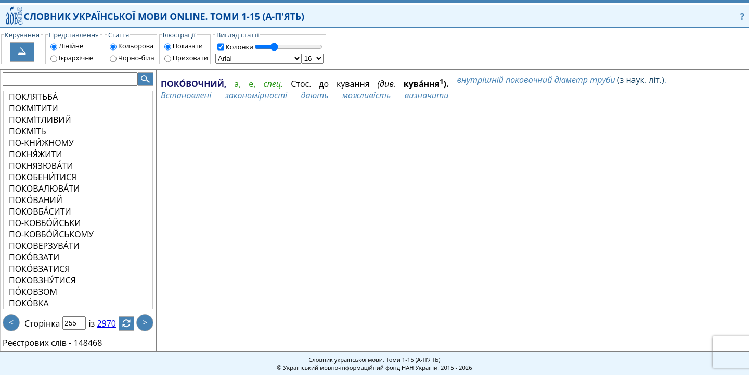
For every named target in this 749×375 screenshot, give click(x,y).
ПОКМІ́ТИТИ (33, 108)
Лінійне (71, 46)
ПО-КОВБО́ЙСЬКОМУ (51, 234)
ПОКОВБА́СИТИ (40, 211)
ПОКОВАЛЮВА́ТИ (44, 188)
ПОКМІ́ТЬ (27, 131)
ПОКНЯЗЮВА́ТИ (41, 165)
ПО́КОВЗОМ (33, 291)
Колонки (239, 47)
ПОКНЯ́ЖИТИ (35, 154)
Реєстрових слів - (37, 342)
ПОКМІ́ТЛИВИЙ (40, 120)
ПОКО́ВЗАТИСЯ (39, 268)
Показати (188, 46)
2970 (112, 323)
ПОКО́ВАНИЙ (35, 200)
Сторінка (42, 323)
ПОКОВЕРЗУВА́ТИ (44, 246)
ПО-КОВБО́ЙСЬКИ (45, 223)
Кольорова (135, 46)
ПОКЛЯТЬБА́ (33, 97)
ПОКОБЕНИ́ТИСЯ (42, 177)
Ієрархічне (76, 58)
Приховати (190, 58)
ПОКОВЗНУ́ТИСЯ (42, 280)
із (98, 323)
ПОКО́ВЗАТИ (34, 257)
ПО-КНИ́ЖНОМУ (41, 142)
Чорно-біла (136, 58)
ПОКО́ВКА (29, 303)
